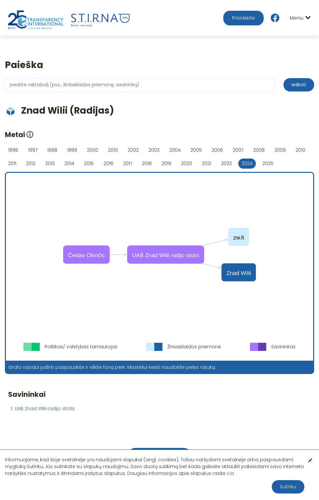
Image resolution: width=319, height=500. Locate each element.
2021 (206, 163)
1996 (13, 150)
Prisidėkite (243, 18)
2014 (69, 163)
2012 (30, 163)
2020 (186, 163)
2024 (247, 163)
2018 (147, 163)
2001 (113, 150)
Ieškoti (299, 84)
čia (230, 473)
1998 (52, 150)
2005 (196, 150)
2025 (267, 163)
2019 (166, 163)
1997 (32, 150)
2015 (89, 163)
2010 (300, 150)
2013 (50, 163)
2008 (259, 150)
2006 (217, 150)
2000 (92, 150)
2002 (133, 150)
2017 (127, 163)
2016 (108, 163)
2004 (175, 150)
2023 (226, 163)
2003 (154, 150)
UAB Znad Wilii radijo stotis (45, 408)
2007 (238, 150)
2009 (280, 150)
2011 (12, 163)
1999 (72, 150)
